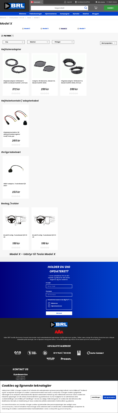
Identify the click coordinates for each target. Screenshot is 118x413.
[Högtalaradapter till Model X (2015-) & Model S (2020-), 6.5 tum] (16, 83)
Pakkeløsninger (36, 14)
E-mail (48, 283)
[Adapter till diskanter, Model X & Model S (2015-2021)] (44, 83)
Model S (45, 29)
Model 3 (27, 29)
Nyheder (76, 14)
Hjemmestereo (51, 14)
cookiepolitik (56, 392)
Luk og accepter (109, 397)
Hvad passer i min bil (16, 18)
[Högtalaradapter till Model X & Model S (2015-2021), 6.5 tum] (73, 83)
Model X (37, 18)
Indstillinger (96, 397)
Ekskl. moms (113, 2)
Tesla (29, 18)
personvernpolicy (8, 407)
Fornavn (49, 291)
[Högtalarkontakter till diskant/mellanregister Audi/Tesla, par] (16, 135)
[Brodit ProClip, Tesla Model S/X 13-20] (16, 238)
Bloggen (95, 14)
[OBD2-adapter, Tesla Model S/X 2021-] (16, 186)
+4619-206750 (20, 377)
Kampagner (65, 14)
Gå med (59, 313)
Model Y (82, 29)
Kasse (110, 8)
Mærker (86, 14)
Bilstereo (22, 14)
